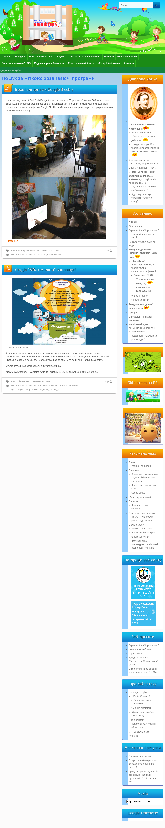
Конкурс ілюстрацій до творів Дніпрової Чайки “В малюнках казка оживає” (145, 149)
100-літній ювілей (140, 696)
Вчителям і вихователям (142, 513)
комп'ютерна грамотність (27, 250)
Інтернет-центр (39, 254)
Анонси (35, 385)
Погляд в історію (138, 692)
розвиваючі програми (50, 250)
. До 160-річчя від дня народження (142, 179)
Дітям (132, 462)
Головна (6, 56)
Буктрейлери (138, 331)
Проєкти (109, 56)
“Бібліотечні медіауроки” (144, 532)
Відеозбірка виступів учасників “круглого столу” (142, 198)
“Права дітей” (136, 653)
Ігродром (133, 312)
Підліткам (134, 470)
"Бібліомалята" (23, 381)
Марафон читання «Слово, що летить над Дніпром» (143, 136)
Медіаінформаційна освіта (49, 63)
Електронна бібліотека (81, 63)
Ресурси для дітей (141, 466)
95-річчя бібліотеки (141, 708)
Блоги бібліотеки (127, 56)
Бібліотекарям (136, 524)
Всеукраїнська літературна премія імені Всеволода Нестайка (144, 544)
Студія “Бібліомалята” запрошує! (45, 269)
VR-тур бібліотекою (109, 63)
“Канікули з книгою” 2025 (16, 63)
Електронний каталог (41, 56)
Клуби (60, 56)
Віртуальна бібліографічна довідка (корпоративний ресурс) (143, 763)
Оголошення (135, 226)
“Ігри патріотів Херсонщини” (84, 56)
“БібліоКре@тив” (140, 536)
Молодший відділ (51, 390)
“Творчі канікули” (140, 299)
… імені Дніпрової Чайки (142, 172)
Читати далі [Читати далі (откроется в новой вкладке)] (12, 241)
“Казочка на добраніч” (140, 649)
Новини (57, 254)
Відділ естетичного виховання (53, 385)
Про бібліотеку (136, 720)
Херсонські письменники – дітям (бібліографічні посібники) (144, 477)
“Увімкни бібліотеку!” (142, 528)
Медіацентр (36, 390)
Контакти (129, 63)
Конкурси (20, 56)
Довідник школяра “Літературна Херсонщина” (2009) (143, 661)
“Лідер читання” (139, 295)
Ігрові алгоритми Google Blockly (44, 89)
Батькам (133, 501)
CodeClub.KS (138, 492)
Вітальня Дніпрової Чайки (142, 167)
